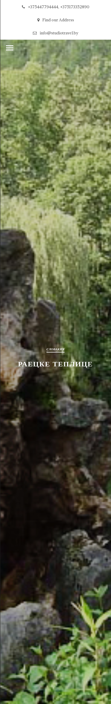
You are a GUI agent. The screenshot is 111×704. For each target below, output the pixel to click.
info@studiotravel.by (55, 33)
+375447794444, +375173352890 (55, 6)
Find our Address (55, 20)
